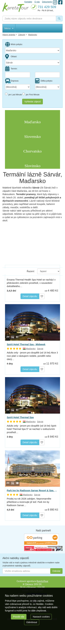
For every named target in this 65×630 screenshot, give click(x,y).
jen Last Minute (13, 94)
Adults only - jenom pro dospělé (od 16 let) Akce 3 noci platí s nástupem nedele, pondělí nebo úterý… (32, 356)
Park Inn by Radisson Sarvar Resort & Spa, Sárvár (32, 490)
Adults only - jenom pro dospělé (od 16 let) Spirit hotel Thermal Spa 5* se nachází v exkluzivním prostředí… (31, 429)
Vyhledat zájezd (32, 101)
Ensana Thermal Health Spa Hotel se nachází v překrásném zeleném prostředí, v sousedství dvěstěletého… (31, 283)
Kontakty (28, 2)
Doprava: (12, 80)
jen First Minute (30, 94)
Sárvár (40, 348)
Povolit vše (18, 616)
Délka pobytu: (44, 80)
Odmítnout (31, 622)
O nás (37, 2)
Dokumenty (47, 2)
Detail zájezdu (30, 296)
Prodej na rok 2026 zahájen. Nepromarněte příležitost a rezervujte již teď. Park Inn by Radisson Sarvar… (29, 502)
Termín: (11, 68)
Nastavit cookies (41, 616)
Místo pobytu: (14, 44)
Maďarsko (29, 348)
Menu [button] (8, 28)
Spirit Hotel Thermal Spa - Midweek (26, 344)
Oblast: (11, 56)
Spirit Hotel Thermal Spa (20, 417)
